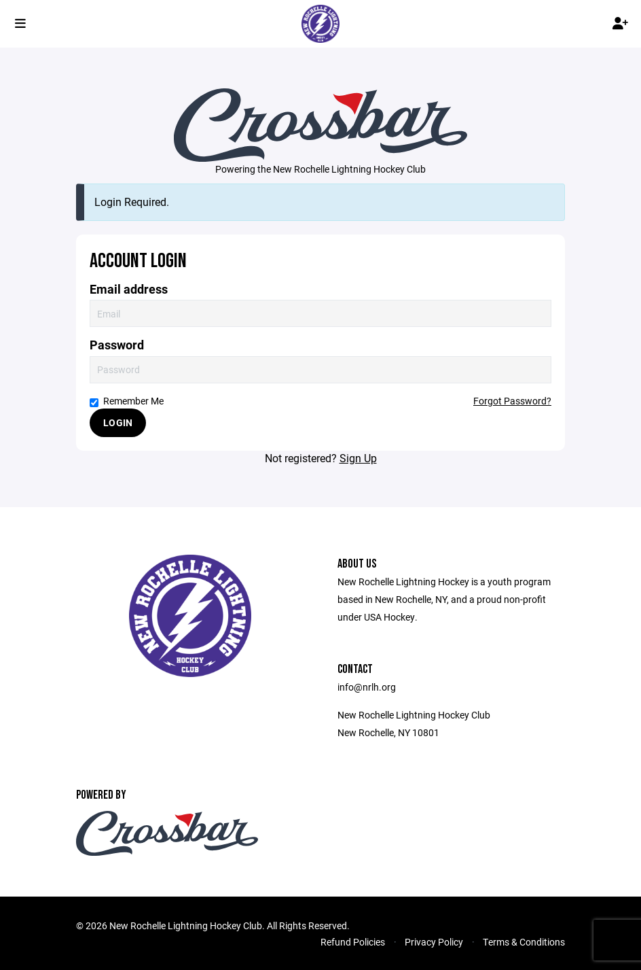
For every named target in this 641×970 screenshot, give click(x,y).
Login (117, 422)
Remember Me (127, 400)
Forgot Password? (512, 400)
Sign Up (358, 458)
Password (117, 345)
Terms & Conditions (524, 941)
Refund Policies (352, 941)
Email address (129, 289)
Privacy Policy (434, 941)
